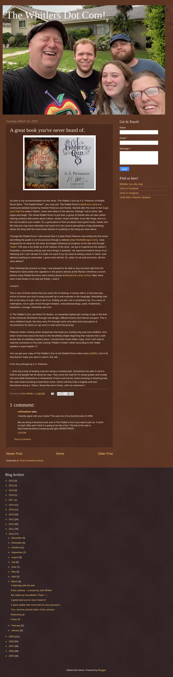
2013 (11, 519)
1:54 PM (22, 432)
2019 (11, 490)
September (17, 552)
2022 (11, 485)
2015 (11, 509)
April (13, 576)
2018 (11, 495)
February (16, 625)
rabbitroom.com (88, 204)
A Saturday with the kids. (23, 585)
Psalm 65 (15, 619)
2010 (11, 534)
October (15, 547)
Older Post (105, 453)
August (15, 557)
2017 (11, 500)
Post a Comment (22, 439)
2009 (11, 636)
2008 (11, 641)
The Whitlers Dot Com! (56, 15)
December (16, 538)
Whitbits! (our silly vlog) (131, 184)
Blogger (102, 670)
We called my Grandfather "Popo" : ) (29, 595)
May (13, 571)
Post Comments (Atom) (31, 460)
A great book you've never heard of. (28, 600)
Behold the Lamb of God (78, 275)
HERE (93, 353)
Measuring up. (18, 614)
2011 (11, 529)
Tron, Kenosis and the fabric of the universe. (33, 609)
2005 (11, 656)
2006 (11, 651)
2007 (11, 646)
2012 (11, 524)
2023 (11, 480)
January (15, 630)
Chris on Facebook (129, 188)
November (16, 542)
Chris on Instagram (129, 193)
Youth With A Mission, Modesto (135, 197)
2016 (11, 505)
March (14, 581)
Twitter (13, 247)
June (14, 567)
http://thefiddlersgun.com (84, 240)
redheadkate (24, 411)
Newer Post (14, 453)
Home (60, 453)
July (13, 562)
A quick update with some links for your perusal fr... (36, 605)
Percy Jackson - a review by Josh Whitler (31, 590)
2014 (11, 514)
